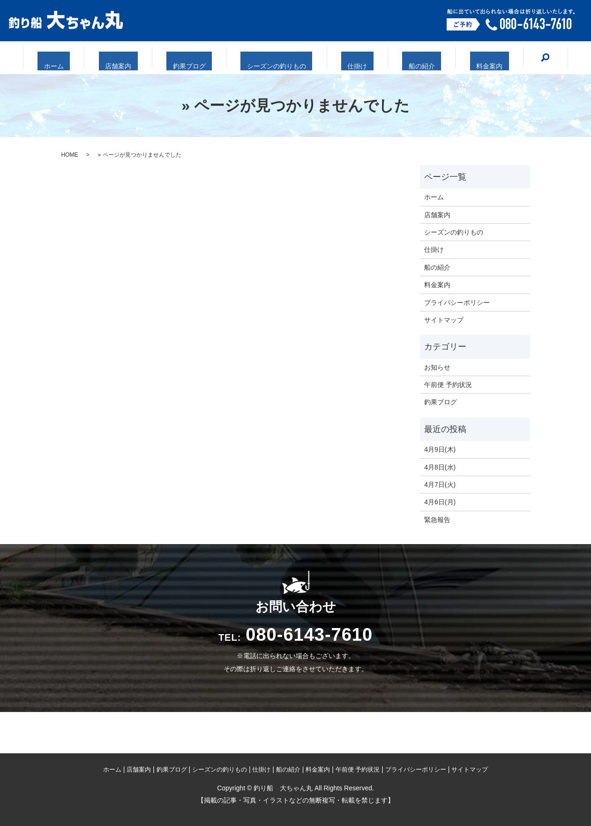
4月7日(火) (440, 484)
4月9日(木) (440, 449)
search (509, 57)
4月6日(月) (440, 502)
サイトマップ (444, 320)
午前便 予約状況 (448, 384)
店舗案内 (138, 58)
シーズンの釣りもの (276, 58)
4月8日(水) (440, 467)
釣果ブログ (199, 58)
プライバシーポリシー (457, 302)
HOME (69, 155)
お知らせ (437, 367)
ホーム (85, 58)
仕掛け (348, 58)
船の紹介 (401, 58)
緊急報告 (437, 519)
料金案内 (458, 58)
